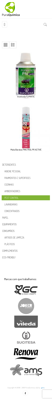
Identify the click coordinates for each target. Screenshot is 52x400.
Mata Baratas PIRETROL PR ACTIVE (26, 149)
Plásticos (9, 244)
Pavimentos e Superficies (17, 177)
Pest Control (11, 197)
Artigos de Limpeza (14, 237)
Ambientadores (12, 191)
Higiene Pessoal (12, 171)
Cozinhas (9, 184)
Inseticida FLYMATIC (26, 96)
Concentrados (12, 211)
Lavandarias (10, 204)
